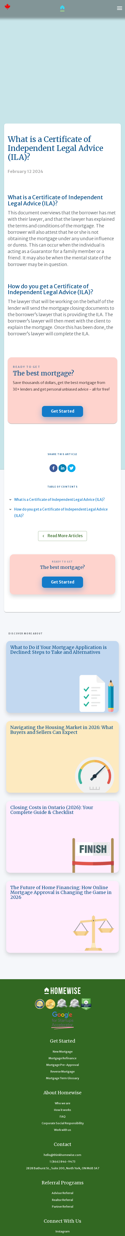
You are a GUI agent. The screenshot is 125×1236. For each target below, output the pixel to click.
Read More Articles (62, 536)
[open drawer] (119, 8)
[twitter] (71, 469)
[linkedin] (62, 469)
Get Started (62, 411)
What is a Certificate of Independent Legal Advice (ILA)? (62, 499)
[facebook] (53, 469)
